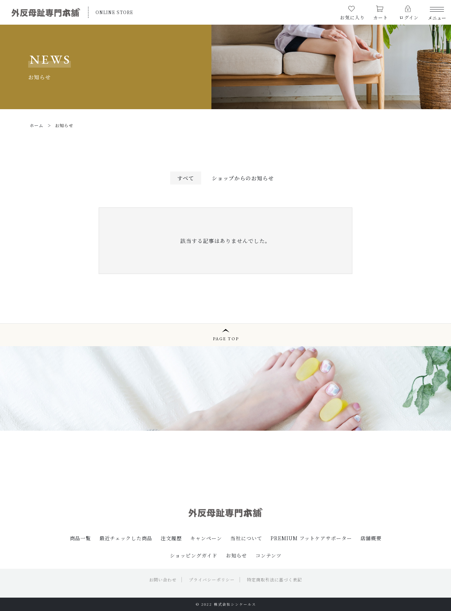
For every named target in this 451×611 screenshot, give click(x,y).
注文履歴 (171, 538)
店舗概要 (371, 538)
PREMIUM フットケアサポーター (311, 538)
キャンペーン (206, 538)
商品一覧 (80, 538)
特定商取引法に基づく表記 (274, 579)
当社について (246, 538)
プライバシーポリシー (212, 579)
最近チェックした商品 (125, 538)
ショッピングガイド (193, 555)
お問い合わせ (163, 579)
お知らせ (236, 555)
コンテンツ (268, 555)
